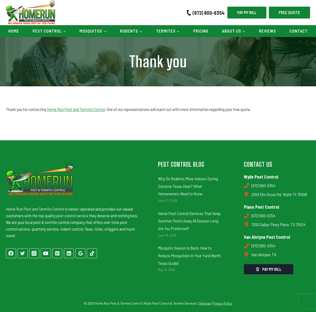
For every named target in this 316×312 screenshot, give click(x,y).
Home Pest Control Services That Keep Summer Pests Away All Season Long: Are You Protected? (189, 221)
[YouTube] (46, 253)
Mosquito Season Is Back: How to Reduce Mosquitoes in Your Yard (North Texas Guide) (189, 255)
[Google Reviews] (80, 253)
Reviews (267, 30)
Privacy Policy (222, 303)
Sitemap (205, 303)
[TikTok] (92, 253)
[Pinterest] (57, 253)
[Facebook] (11, 253)
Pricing (200, 30)
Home (13, 30)
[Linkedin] (69, 253)
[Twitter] (23, 253)
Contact (299, 30)
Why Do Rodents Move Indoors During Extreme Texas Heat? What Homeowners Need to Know (188, 186)
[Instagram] (34, 253)
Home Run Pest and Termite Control (76, 109)
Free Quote (289, 12)
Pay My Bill (247, 12)
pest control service (72, 215)
